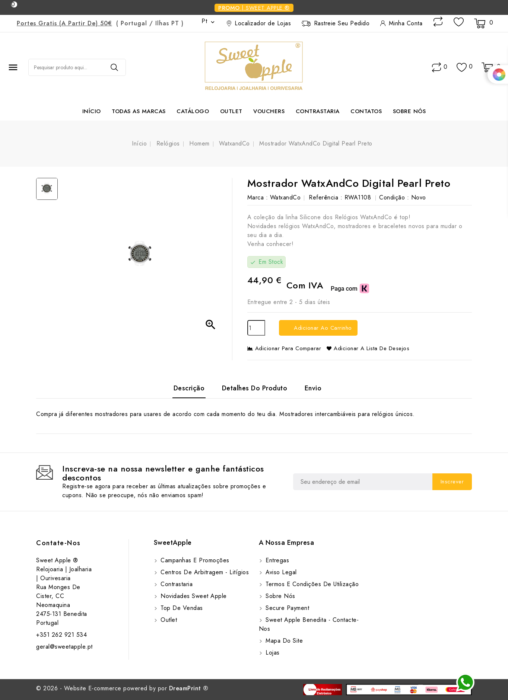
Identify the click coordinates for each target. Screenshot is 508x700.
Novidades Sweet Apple (193, 596)
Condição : (394, 197)
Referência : (325, 197)
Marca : (257, 197)
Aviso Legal (280, 572)
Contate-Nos (58, 543)
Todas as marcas (139, 111)
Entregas (276, 560)
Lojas (272, 652)
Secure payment (286, 608)
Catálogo (193, 111)
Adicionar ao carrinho (322, 328)
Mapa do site (283, 640)
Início (91, 111)
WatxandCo (285, 197)
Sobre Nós (409, 111)
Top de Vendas (181, 608)
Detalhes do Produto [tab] (255, 388)
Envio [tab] (313, 388)
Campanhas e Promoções (194, 560)
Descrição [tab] (189, 388)
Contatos (366, 111)
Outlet (231, 111)
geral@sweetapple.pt (64, 646)
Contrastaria (318, 111)
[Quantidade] (256, 328)
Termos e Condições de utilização (311, 584)
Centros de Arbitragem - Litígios (204, 572)
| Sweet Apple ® (254, 8)
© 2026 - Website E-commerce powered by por (122, 688)
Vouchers (269, 111)
